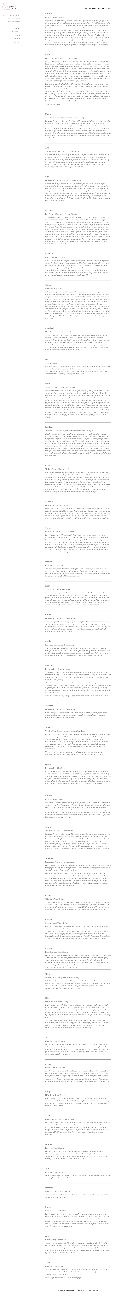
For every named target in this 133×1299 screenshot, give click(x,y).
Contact (17, 38)
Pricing (17, 28)
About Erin (16, 32)
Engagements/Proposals (11, 15)
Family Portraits (14, 22)
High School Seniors (12, 18)
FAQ (18, 35)
